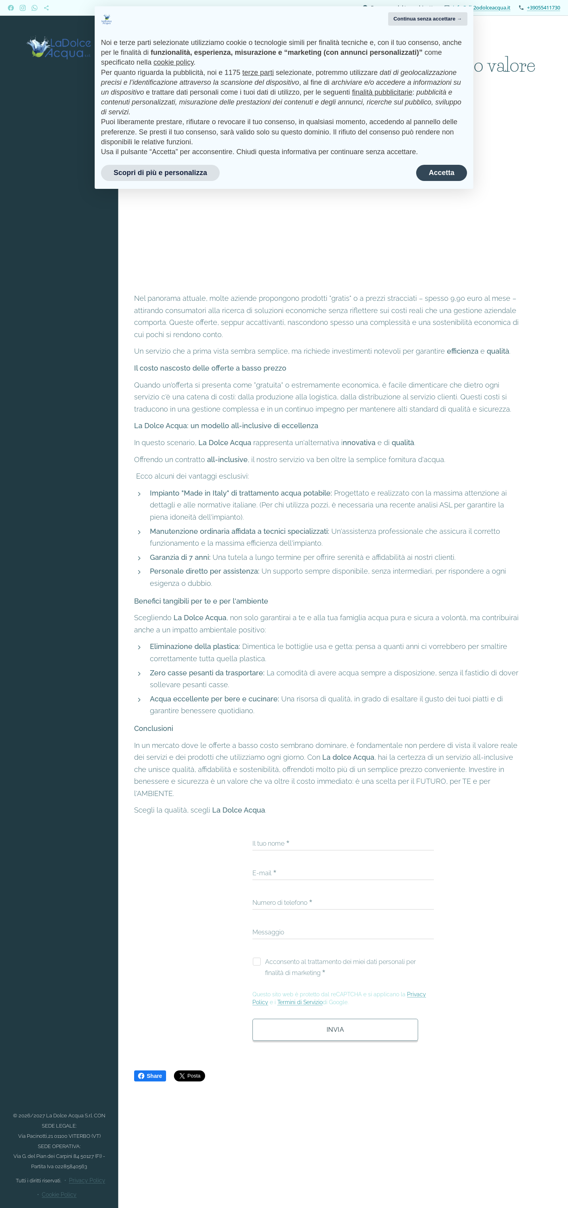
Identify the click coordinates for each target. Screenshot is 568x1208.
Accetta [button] (441, 173)
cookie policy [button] (173, 62)
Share (150, 1076)
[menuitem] (59, 544)
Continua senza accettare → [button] (428, 19)
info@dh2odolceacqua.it (481, 7)
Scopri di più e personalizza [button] (160, 173)
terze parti (258, 72)
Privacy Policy (87, 1180)
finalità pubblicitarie (382, 92)
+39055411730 (543, 7)
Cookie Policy (59, 1194)
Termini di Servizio (300, 1002)
